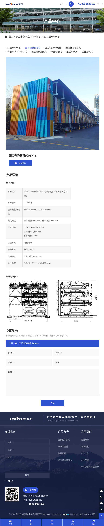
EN (71, 4)
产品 (73, 524)
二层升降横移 (13, 48)
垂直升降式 (71, 52)
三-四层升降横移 (51, 36)
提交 (27, 475)
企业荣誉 (85, 460)
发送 (53, 403)
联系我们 (30, 490)
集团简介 (85, 440)
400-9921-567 (86, 4)
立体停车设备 (34, 36)
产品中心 (20, 36)
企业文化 (85, 453)
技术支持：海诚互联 (78, 514)
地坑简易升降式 (39, 52)
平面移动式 (56, 52)
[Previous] (8, 103)
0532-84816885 (36, 504)
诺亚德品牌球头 (65, 460)
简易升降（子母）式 (17, 52)
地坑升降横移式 (73, 48)
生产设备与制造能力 (90, 467)
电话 (31, 524)
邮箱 (10, 524)
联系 (52, 524)
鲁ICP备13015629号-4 (52, 514)
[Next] (96, 103)
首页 (11, 36)
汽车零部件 (63, 446)
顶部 (93, 524)
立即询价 (20, 163)
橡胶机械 (62, 453)
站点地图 (91, 514)
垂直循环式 (87, 52)
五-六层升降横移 (53, 48)
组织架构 (85, 446)
